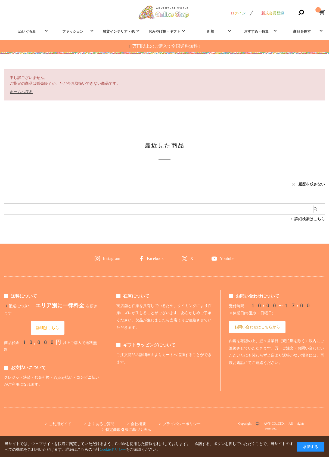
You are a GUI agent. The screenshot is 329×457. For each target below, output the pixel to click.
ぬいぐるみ (27, 31)
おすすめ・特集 (256, 31)
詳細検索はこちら (309, 219)
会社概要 (138, 424)
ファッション (72, 31)
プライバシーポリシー (182, 424)
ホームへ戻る (21, 92)
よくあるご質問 (101, 424)
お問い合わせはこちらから (257, 327)
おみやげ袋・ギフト (164, 31)
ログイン (238, 13)
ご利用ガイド (60, 424)
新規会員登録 (272, 13)
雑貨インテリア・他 (119, 31)
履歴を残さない (311, 184)
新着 (210, 31)
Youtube (227, 258)
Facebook (155, 258)
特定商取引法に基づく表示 (128, 429)
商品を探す (302, 31)
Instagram (111, 258)
